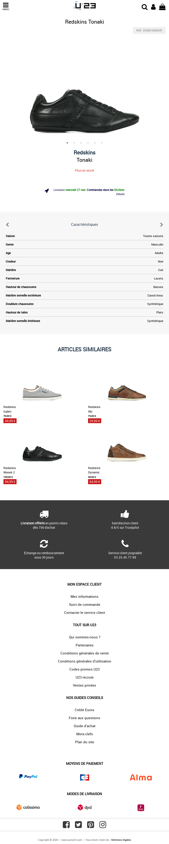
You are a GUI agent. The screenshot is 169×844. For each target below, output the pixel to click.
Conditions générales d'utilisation (84, 661)
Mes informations (84, 596)
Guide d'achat (84, 726)
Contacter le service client (84, 612)
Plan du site (84, 742)
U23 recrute (85, 677)
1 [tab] (67, 143)
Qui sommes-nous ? (84, 637)
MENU (5, 7)
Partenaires (85, 645)
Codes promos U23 (84, 669)
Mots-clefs (84, 734)
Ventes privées (84, 685)
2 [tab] (74, 143)
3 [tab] (81, 143)
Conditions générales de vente (84, 653)
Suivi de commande (84, 604)
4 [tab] (88, 143)
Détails (120, 194)
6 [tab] (102, 143)
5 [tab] (95, 143)
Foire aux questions (84, 717)
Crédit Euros (84, 709)
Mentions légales (121, 839)
